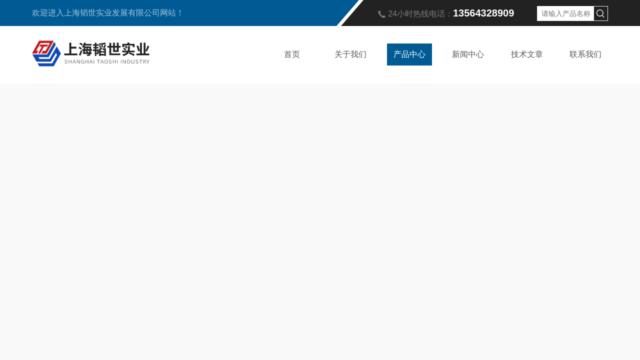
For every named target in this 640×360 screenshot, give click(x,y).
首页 (292, 54)
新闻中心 (468, 54)
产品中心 (410, 54)
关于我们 (350, 54)
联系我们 (586, 54)
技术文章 (527, 54)
